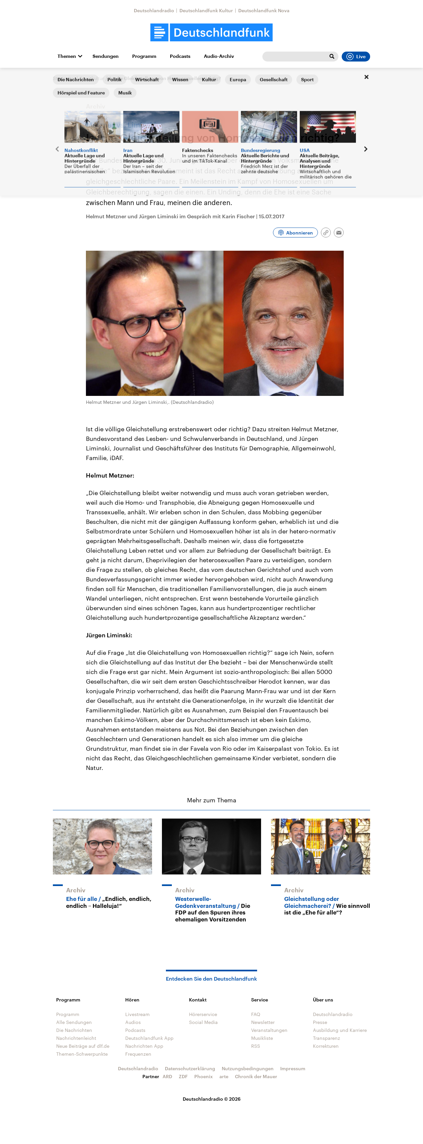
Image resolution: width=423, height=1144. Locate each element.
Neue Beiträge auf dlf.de (82, 1046)
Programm (144, 56)
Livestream (137, 1014)
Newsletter (263, 1022)
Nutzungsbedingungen (248, 1068)
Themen (67, 56)
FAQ (255, 1014)
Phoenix (203, 1076)
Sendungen (106, 56)
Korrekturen (326, 1046)
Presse (320, 1022)
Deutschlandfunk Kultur (206, 10)
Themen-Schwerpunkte (82, 1054)
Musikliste (262, 1038)
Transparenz (326, 1038)
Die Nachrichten (74, 1030)
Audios (133, 1022)
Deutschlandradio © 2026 (212, 1099)
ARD (167, 1076)
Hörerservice (203, 1014)
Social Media (203, 1022)
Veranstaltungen (269, 1030)
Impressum (292, 1068)
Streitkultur (92, 78)
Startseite (63, 78)
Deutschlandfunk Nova (263, 10)
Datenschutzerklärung (190, 1068)
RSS (255, 1046)
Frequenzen (138, 1054)
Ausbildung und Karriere (340, 1030)
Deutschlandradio (154, 10)
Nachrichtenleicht (76, 1038)
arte (223, 1076)
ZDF (183, 1076)
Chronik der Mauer (256, 1076)
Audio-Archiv (219, 56)
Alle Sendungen (74, 1022)
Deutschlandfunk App (149, 1038)
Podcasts (180, 56)
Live (355, 56)
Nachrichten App (144, 1046)
